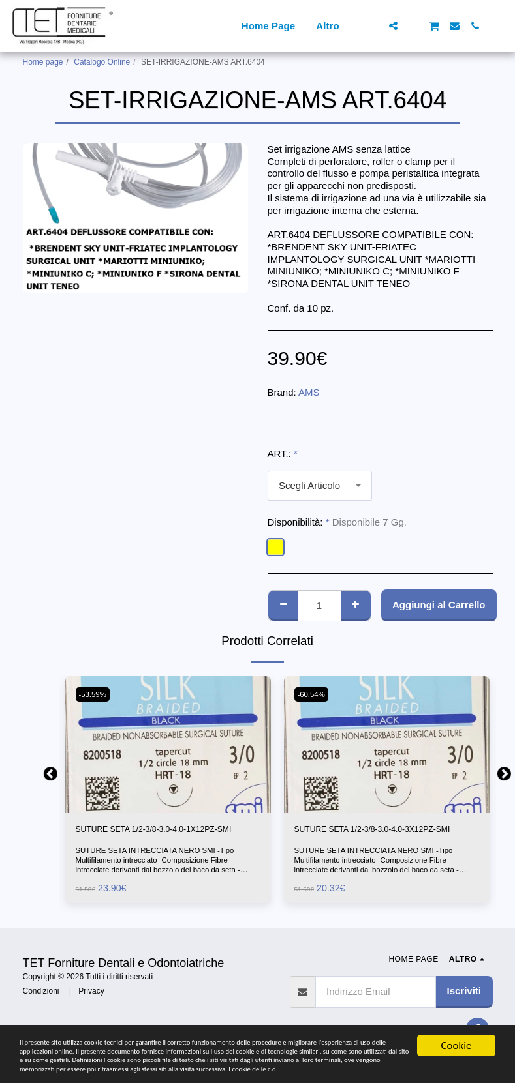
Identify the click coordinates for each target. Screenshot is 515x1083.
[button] (373, 26)
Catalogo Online (102, 62)
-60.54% (314, 694)
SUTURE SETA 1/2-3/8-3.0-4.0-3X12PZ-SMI (382, 838)
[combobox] (320, 486)
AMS (309, 392)
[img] (168, 744)
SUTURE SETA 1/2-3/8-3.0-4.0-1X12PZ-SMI (164, 838)
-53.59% (95, 694)
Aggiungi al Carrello (439, 604)
